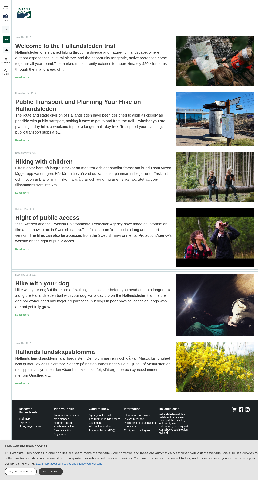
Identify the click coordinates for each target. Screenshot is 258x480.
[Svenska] (5, 29)
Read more (22, 77)
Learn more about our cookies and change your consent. (69, 463)
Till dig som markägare (137, 430)
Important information (66, 415)
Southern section (64, 426)
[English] (6, 39)
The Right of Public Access (104, 418)
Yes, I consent (50, 471)
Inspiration (25, 422)
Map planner (61, 418)
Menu (5, 9)
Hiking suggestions (30, 426)
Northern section (63, 422)
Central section (62, 430)
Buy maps (59, 434)
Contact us (130, 426)
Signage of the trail (100, 415)
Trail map (24, 418)
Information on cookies (137, 415)
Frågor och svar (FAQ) (102, 430)
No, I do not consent (21, 471)
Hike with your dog (100, 426)
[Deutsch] (6, 50)
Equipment (95, 422)
